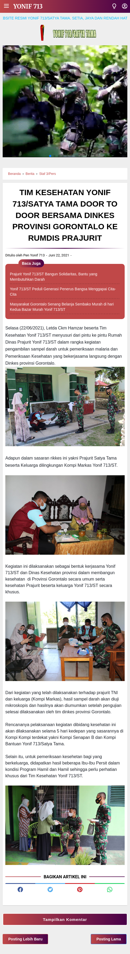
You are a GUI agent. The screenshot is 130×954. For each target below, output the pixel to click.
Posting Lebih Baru (25, 939)
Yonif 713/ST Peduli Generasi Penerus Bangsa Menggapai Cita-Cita (63, 291)
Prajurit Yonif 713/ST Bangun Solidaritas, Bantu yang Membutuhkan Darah (53, 276)
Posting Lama (108, 939)
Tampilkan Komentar (65, 919)
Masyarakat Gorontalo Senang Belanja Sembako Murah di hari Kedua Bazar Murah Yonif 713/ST (62, 307)
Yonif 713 (28, 6)
